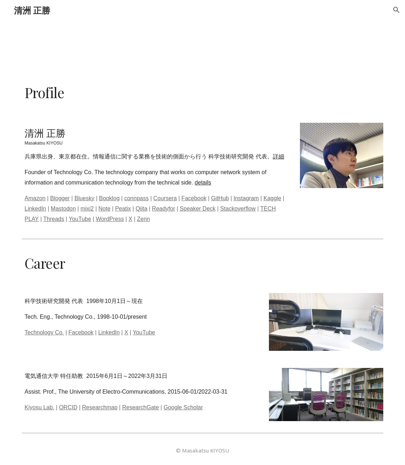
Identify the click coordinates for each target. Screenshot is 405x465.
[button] (396, 10)
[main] (202, 93)
